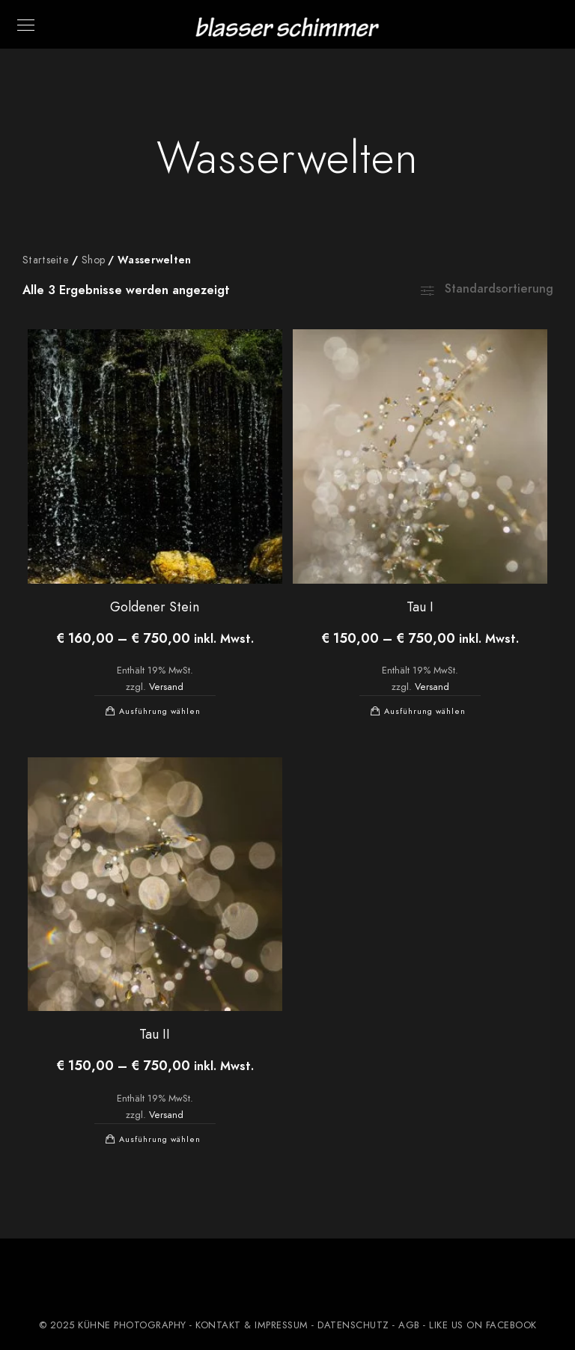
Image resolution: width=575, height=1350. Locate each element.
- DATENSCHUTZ (350, 1325)
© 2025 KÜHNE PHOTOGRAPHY (112, 1325)
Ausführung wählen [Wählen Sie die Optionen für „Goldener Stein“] (160, 711)
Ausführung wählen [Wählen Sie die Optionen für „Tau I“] (425, 711)
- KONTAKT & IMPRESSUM (248, 1325)
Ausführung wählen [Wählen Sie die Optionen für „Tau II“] (160, 1139)
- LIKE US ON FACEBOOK (478, 1325)
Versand (166, 686)
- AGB (406, 1325)
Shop (93, 260)
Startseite (45, 260)
